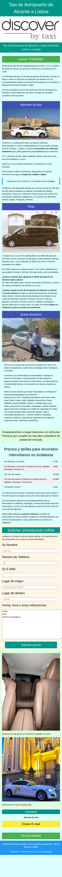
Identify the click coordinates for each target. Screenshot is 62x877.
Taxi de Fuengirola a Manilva (14, 844)
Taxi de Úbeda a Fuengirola (40, 844)
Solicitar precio (31, 645)
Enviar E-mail (31, 824)
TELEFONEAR (31, 836)
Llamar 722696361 (31, 59)
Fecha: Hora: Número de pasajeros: (32, 624)
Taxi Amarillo (46, 851)
